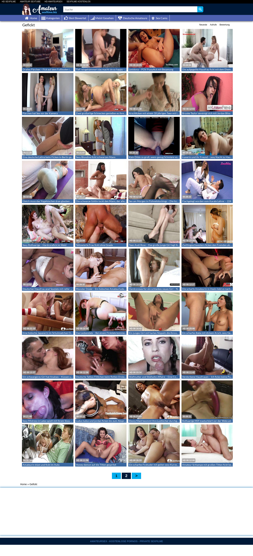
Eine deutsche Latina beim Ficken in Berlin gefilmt (50, 157)
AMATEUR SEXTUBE (30, 1)
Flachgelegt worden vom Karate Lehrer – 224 (206, 201)
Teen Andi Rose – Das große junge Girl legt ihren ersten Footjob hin (165, 245)
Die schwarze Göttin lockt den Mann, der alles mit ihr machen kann (112, 201)
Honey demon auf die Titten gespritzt (96, 464)
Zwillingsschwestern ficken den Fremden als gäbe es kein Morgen (217, 245)
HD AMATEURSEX (54, 1)
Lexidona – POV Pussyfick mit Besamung (151, 69)
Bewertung (225, 25)
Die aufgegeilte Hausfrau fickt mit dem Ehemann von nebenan (215, 69)
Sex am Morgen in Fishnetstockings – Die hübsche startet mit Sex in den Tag (169, 201)
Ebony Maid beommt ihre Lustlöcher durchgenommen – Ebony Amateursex (170, 420)
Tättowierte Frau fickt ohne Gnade (94, 245)
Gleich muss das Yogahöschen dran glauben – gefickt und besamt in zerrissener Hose (68, 201)
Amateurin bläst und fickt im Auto (41, 464)
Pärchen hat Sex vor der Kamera (40, 113)
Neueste (203, 25)
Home (23, 484)
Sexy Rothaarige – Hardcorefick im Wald (44, 245)
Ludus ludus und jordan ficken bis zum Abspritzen (103, 420)
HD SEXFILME (9, 1)
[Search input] (130, 9)
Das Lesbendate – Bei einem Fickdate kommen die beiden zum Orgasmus (115, 332)
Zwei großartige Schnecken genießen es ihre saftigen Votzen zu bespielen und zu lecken (123, 113)
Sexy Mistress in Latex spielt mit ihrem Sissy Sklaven (51, 420)
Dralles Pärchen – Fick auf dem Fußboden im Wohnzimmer (55, 69)
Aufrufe (213, 25)
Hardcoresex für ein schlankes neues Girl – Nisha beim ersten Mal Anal (167, 288)
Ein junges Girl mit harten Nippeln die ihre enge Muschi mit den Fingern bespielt (172, 332)
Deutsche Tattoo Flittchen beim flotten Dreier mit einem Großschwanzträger (117, 376)
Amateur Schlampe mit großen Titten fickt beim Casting (212, 464)
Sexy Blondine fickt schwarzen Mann (95, 157)
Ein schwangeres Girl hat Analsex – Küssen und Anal (51, 376)
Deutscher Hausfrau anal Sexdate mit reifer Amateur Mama (55, 288)
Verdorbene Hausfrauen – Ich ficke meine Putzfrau (209, 376)
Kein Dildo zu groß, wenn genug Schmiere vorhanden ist (159, 157)
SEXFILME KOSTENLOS (78, 1)
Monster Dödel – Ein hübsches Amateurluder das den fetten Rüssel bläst (115, 288)
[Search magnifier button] (200, 9)
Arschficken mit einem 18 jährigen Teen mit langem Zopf (159, 113)
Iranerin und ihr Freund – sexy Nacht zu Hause (207, 157)
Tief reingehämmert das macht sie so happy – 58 (102, 69)
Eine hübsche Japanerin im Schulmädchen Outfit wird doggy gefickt (59, 332)
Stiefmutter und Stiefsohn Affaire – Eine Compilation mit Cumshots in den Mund (173, 376)
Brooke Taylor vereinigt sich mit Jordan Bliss (206, 113)
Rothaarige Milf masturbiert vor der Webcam (206, 420)
